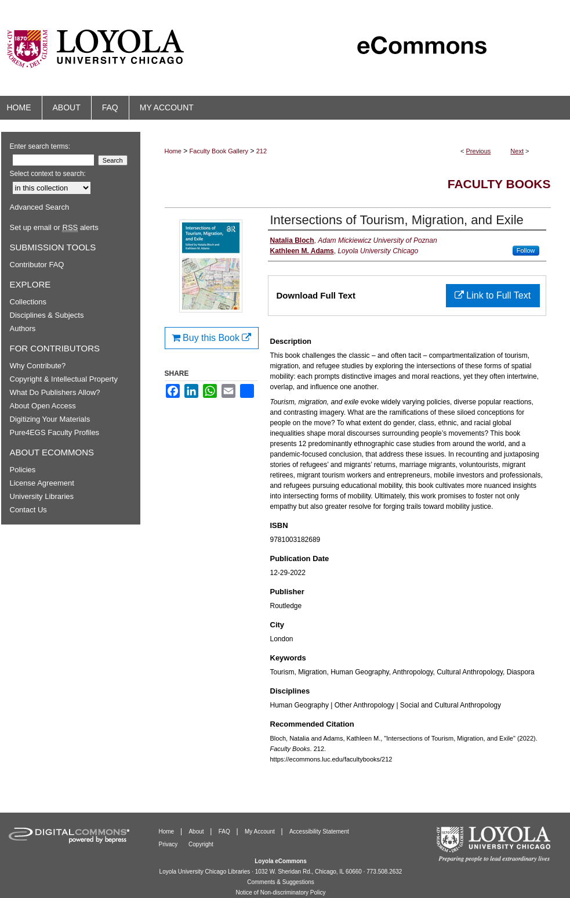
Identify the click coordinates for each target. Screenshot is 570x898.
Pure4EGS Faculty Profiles (55, 432)
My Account (260, 831)
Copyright (200, 844)
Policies (23, 469)
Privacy (169, 844)
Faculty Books (499, 184)
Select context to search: (48, 174)
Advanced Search (40, 207)
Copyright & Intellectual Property (64, 379)
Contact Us (28, 509)
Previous (478, 151)
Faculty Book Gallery (219, 151)
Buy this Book (212, 338)
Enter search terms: (40, 146)
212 (261, 151)
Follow (526, 250)
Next (517, 151)
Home (173, 151)
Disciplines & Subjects (47, 315)
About (196, 831)
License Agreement (42, 483)
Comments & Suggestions (280, 882)
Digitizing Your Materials (50, 419)
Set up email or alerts (54, 227)
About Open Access (43, 405)
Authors (23, 328)
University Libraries (42, 496)
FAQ (225, 831)
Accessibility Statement (319, 831)
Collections (28, 301)
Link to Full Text (493, 295)
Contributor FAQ (37, 264)
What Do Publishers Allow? (55, 392)
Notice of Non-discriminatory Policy (280, 892)
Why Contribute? (38, 365)
